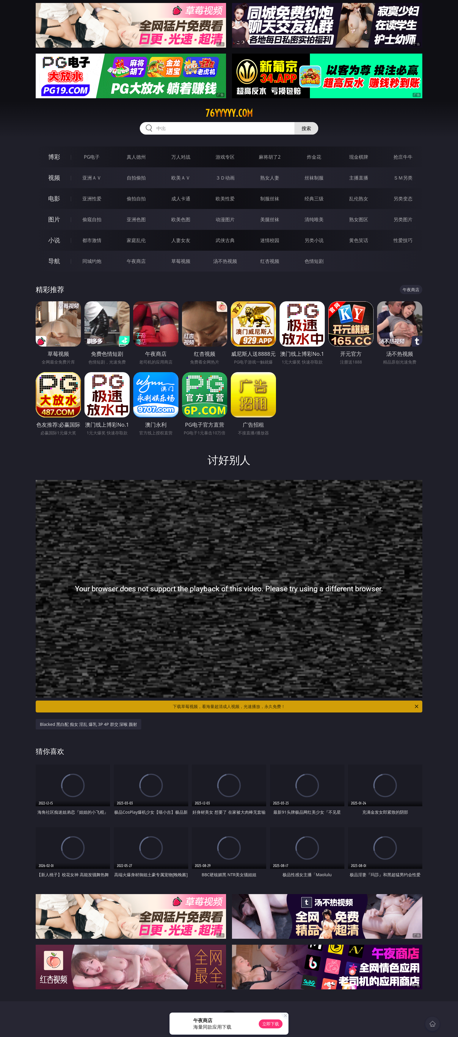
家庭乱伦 (136, 240)
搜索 (306, 128)
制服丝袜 (269, 198)
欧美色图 (180, 219)
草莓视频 (180, 261)
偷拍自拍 (136, 198)
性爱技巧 (402, 240)
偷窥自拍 (91, 219)
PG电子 (92, 157)
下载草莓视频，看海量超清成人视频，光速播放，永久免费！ (296, 706)
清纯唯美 (314, 219)
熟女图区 (358, 219)
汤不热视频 (225, 261)
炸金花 (314, 157)
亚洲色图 (136, 219)
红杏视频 (269, 261)
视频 (54, 178)
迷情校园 (269, 240)
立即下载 (270, 1024)
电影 (54, 198)
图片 (54, 219)
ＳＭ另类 (402, 177)
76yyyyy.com (229, 113)
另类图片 (402, 219)
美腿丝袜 (269, 219)
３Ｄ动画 (225, 177)
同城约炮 (91, 261)
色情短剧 (314, 261)
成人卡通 (180, 198)
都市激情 (91, 240)
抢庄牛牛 (402, 157)
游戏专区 (225, 157)
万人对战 (180, 157)
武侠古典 (225, 240)
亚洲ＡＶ (91, 177)
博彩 (54, 157)
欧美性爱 (225, 198)
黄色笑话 (358, 240)
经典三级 (314, 198)
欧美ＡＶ (180, 177)
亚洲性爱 (91, 198)
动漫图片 (225, 219)
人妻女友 (180, 240)
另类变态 (402, 198)
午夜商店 (136, 261)
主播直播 (358, 177)
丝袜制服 (314, 177)
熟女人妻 (269, 177)
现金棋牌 (358, 157)
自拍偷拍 (136, 177)
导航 (54, 261)
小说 (54, 240)
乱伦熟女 (358, 198)
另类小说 (314, 240)
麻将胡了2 (269, 157)
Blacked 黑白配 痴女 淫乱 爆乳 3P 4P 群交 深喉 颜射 (88, 724)
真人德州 (136, 157)
